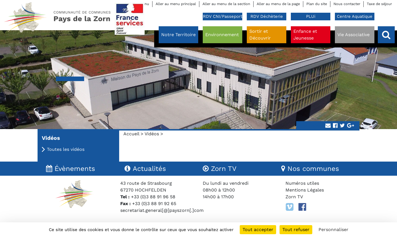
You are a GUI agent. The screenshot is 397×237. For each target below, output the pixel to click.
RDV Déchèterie (266, 16)
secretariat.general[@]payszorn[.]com (162, 210)
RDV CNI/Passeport (222, 16)
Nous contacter (346, 4)
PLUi (310, 16)
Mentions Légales (304, 190)
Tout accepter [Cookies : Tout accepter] (258, 229)
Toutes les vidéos (65, 149)
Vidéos (152, 133)
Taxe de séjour (379, 4)
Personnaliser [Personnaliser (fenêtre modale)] (333, 229)
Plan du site (316, 4)
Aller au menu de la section (226, 4)
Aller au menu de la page (278, 4)
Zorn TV (294, 196)
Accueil (131, 133)
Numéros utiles (302, 183)
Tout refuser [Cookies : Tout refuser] (295, 229)
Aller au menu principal (176, 4)
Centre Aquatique (354, 16)
